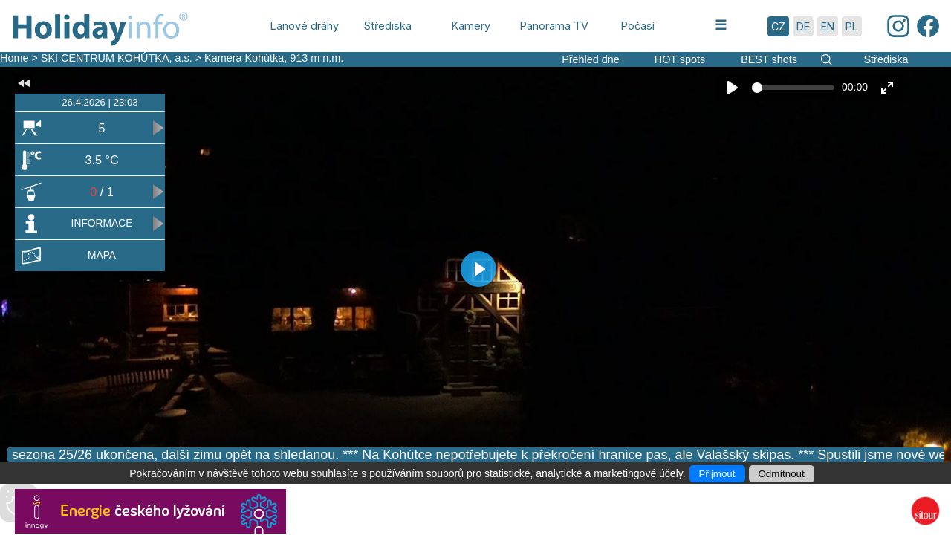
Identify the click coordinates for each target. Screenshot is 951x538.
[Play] (732, 88)
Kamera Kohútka (244, 58)
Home (14, 58)
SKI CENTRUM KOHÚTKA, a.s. (116, 58)
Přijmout (717, 473)
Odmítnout (782, 473)
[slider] (793, 87)
